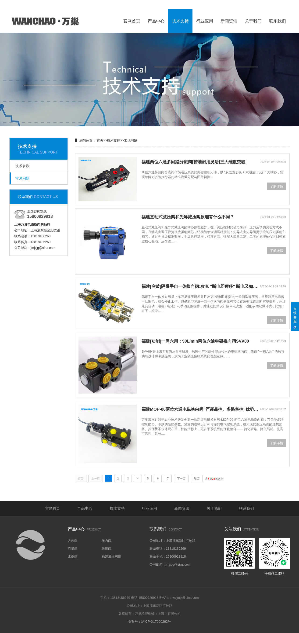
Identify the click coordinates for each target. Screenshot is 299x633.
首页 (100, 140)
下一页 (181, 478)
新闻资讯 (229, 21)
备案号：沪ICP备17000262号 (149, 621)
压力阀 (106, 540)
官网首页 (131, 21)
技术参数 (22, 166)
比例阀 (73, 556)
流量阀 (73, 548)
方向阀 (73, 540)
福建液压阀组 (111, 556)
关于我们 (253, 21)
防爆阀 (106, 548)
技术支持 (180, 21)
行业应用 (204, 21)
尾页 (196, 478)
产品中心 (156, 21)
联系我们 (277, 21)
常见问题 (22, 178)
